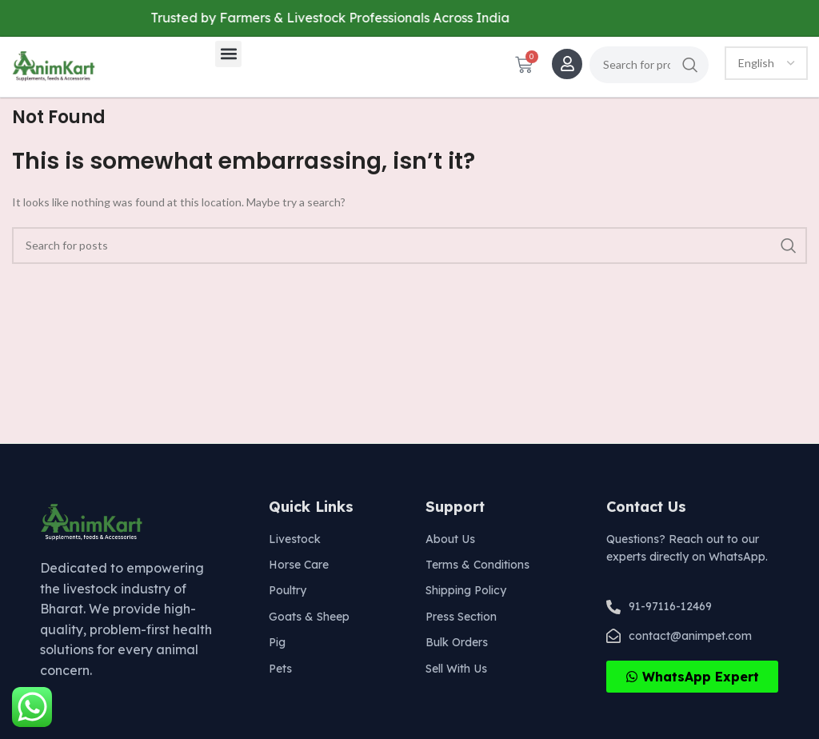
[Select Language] (766, 63)
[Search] (649, 64)
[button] (228, 54)
